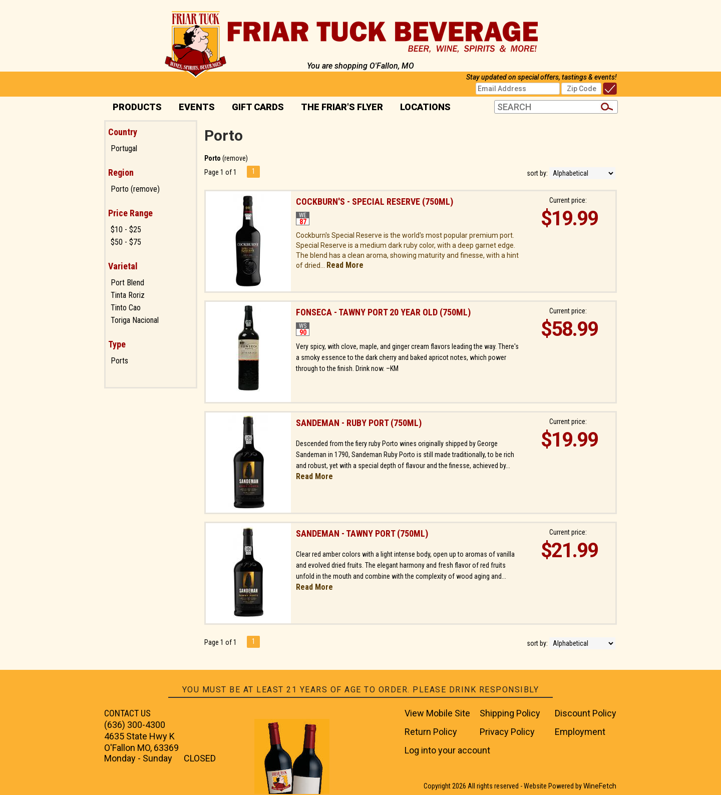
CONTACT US (127, 713)
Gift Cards (258, 107)
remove (235, 158)
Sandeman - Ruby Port (359, 423)
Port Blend (127, 282)
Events (197, 107)
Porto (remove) (135, 189)
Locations (422, 108)
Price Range (130, 213)
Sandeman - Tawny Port (362, 533)
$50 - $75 (126, 242)
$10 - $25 (126, 229)
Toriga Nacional (135, 320)
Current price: (568, 200)
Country (122, 132)
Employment (580, 731)
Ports (119, 360)
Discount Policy (585, 713)
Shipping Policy (510, 713)
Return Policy (431, 731)
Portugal (124, 148)
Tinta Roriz (128, 295)
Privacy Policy (507, 731)
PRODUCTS (134, 108)
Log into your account (447, 750)
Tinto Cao (126, 307)
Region (121, 172)
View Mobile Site (437, 713)
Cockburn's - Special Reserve (374, 201)
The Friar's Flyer (342, 107)
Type (117, 344)
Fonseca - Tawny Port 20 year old (383, 312)
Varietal (123, 266)
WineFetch (599, 786)
